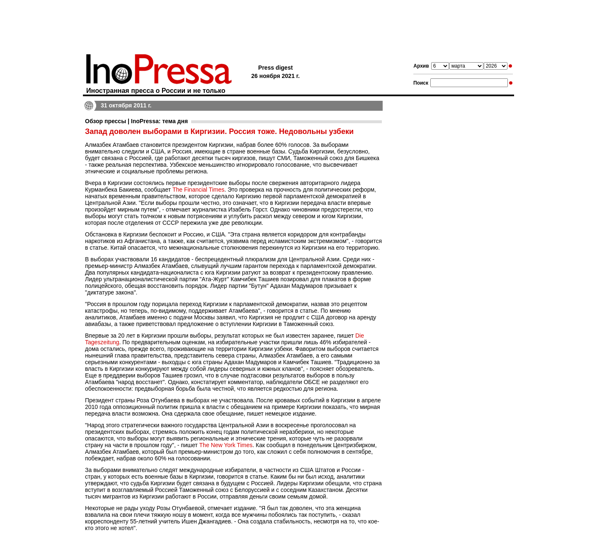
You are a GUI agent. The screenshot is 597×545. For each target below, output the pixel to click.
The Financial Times (198, 189)
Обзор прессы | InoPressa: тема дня (136, 121)
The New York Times (225, 445)
